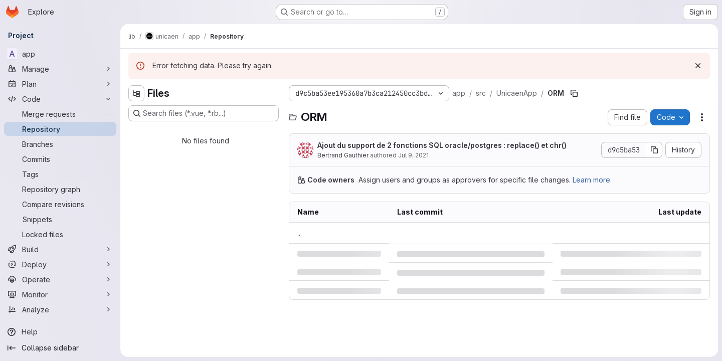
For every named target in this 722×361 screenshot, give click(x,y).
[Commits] (60, 159)
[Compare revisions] (60, 204)
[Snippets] (60, 219)
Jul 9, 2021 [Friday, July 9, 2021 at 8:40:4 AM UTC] (413, 155)
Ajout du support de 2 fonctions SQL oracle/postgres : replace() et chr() (442, 145)
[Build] (60, 249)
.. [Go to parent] (298, 233)
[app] (60, 54)
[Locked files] (60, 234)
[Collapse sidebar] (60, 348)
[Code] (60, 99)
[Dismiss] (698, 66)
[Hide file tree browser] (136, 93)
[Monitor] (60, 294)
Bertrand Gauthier (343, 155)
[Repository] (60, 129)
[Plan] (60, 84)
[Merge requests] (60, 114)
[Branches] (60, 144)
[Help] (60, 332)
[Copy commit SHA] (654, 150)
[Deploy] (60, 264)
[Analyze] (60, 309)
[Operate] (60, 279)
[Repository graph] (60, 189)
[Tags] (60, 174)
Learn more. (592, 179)
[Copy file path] (574, 93)
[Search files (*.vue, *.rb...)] (203, 113)
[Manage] (60, 69)
